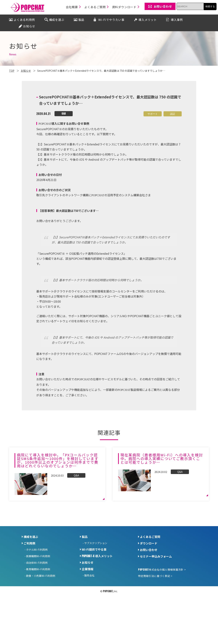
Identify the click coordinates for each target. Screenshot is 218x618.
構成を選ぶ (31, 536)
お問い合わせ (148, 550)
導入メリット (97, 556)
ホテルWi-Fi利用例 (37, 549)
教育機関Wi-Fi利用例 (38, 569)
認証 (172, 114)
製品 (85, 536)
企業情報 (87, 569)
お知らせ (87, 562)
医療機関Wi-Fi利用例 (38, 556)
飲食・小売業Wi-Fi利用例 (40, 576)
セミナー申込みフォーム (156, 556)
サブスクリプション (95, 543)
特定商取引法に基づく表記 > (155, 576)
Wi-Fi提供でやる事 (94, 549)
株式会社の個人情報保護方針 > (162, 569)
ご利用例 (29, 543)
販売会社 (89, 575)
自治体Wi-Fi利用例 (37, 562)
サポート (153, 114)
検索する (210, 6)
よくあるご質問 (150, 536)
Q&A (64, 113)
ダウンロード (148, 543)
